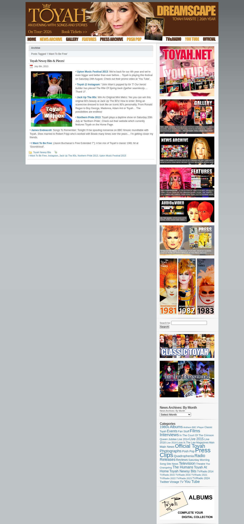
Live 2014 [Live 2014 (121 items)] (183, 439)
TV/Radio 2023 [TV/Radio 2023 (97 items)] (184, 478)
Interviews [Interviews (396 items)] (169, 434)
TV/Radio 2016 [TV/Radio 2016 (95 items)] (183, 475)
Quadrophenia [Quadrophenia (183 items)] (184, 456)
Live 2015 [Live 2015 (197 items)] (196, 439)
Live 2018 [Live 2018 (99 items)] (172, 442)
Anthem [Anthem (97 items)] (187, 427)
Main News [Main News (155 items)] (167, 446)
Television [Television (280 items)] (187, 463)
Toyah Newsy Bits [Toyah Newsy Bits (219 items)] (182, 471)
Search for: (165, 323)
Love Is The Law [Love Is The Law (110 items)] (186, 442)
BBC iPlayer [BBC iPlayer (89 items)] (198, 427)
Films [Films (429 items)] (195, 430)
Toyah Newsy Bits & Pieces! (47, 61)
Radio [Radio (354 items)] (200, 455)
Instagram (53, 155)
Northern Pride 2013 (88, 155)
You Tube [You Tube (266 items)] (192, 482)
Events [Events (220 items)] (172, 431)
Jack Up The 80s (67, 155)
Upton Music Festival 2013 (112, 155)
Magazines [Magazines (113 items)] (202, 442)
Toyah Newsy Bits (42, 152)
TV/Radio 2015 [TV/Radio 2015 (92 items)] (167, 475)
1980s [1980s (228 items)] (164, 427)
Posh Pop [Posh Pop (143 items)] (188, 451)
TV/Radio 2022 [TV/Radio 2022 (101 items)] (168, 478)
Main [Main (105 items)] (212, 442)
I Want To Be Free (38, 155)
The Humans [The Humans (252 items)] (182, 467)
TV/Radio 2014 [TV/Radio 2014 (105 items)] (205, 471)
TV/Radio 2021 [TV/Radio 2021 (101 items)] (199, 475)
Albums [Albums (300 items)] (176, 427)
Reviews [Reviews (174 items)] (182, 459)
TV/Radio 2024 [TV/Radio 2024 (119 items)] (201, 478)
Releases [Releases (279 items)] (167, 459)
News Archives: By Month (172, 411)
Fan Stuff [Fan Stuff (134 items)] (183, 431)
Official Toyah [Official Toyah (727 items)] (190, 446)
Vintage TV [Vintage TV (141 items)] (176, 482)
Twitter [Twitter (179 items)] (164, 482)
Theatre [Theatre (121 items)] (200, 463)
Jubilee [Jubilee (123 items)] (172, 439)
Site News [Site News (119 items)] (172, 463)
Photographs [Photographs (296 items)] (171, 451)
